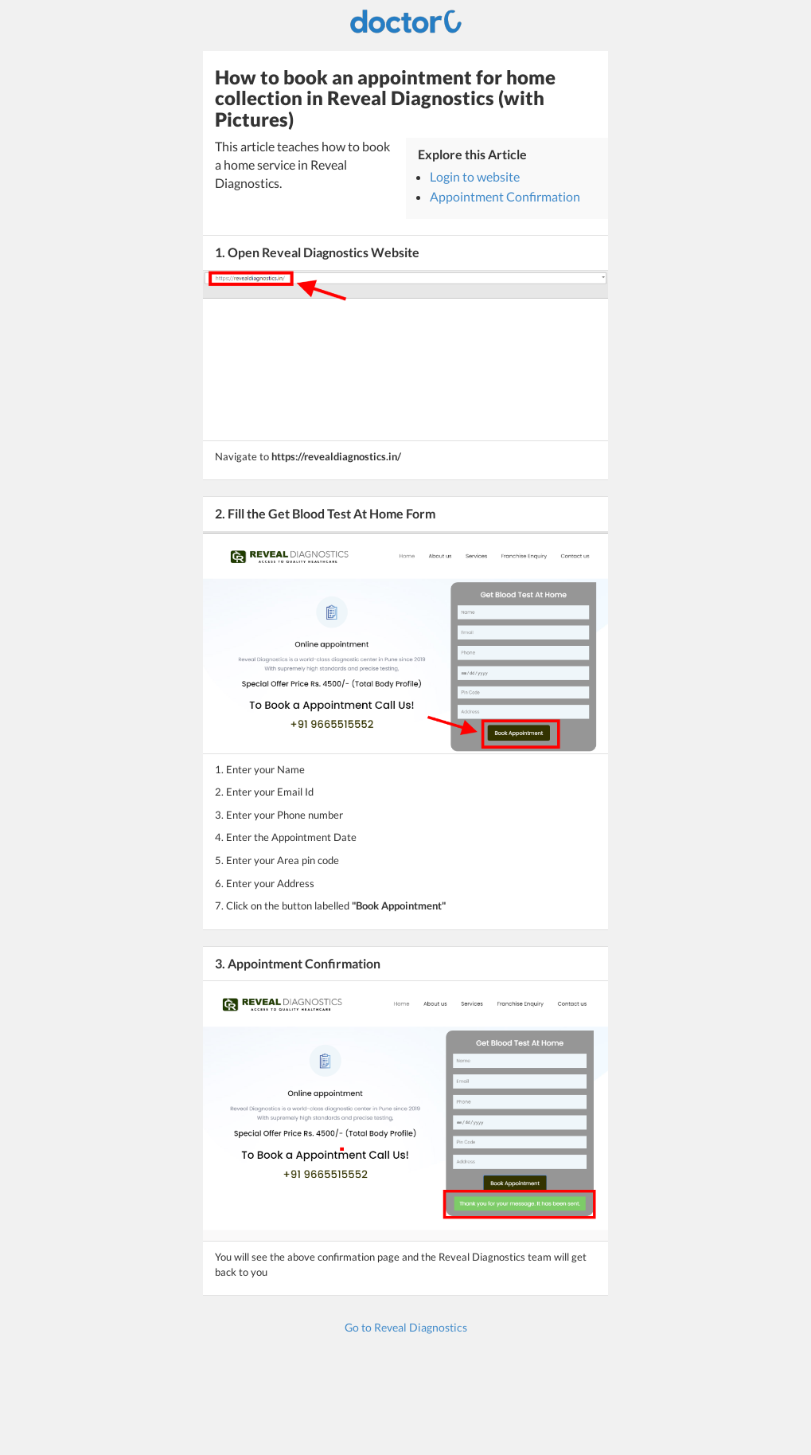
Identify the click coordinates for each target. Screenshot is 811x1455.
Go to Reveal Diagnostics (406, 1327)
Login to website (475, 176)
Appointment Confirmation (505, 196)
